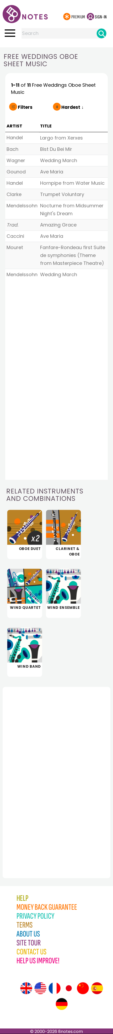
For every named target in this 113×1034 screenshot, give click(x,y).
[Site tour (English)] (26, 988)
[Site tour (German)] (61, 1004)
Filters (25, 107)
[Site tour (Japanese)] (68, 988)
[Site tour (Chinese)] (82, 988)
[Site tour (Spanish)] (97, 988)
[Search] (101, 33)
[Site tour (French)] (54, 988)
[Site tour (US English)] (40, 988)
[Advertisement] (31, 771)
